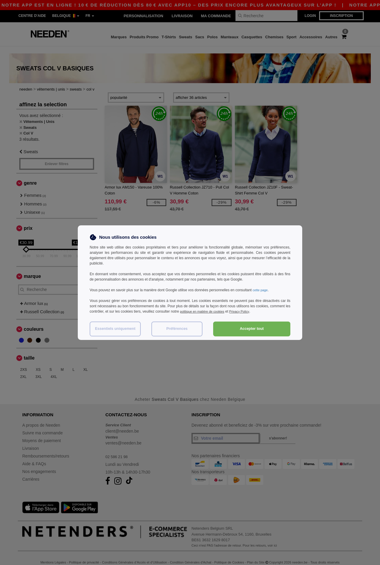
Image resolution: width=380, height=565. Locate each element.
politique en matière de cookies (204, 311)
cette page (261, 290)
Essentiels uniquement (115, 329)
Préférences (177, 329)
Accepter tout (252, 329)
